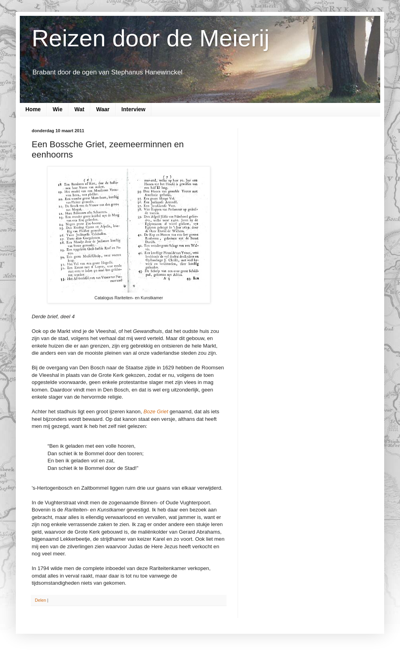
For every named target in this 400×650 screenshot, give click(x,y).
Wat (79, 109)
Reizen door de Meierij (150, 38)
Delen (40, 600)
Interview (134, 109)
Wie (58, 109)
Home (33, 109)
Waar (103, 109)
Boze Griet (155, 411)
